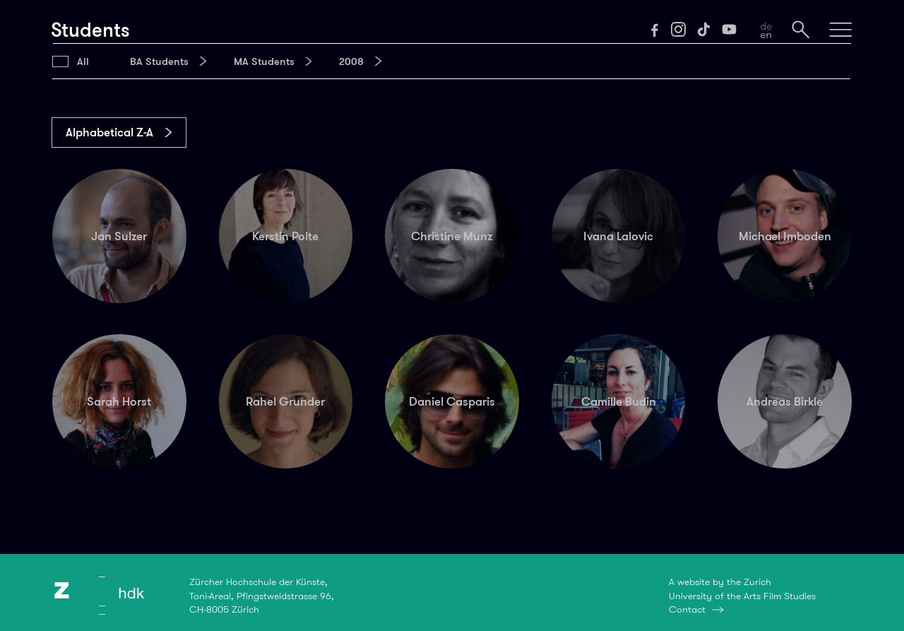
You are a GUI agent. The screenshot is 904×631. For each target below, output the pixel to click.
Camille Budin (618, 401)
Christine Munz (451, 236)
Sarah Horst (119, 401)
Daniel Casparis (452, 401)
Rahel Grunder (285, 401)
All (83, 61)
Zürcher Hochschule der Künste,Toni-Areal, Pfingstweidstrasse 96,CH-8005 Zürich (261, 595)
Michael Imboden (785, 236)
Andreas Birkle (785, 401)
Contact (687, 609)
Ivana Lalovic (618, 236)
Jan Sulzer (119, 236)
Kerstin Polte (285, 236)
